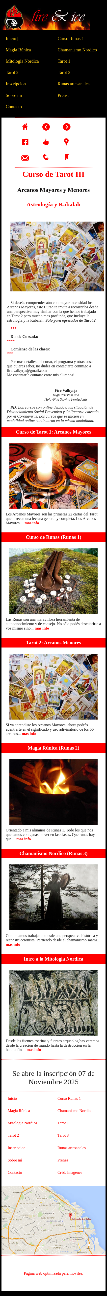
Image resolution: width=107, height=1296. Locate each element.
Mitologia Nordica (23, 61)
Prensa (65, 95)
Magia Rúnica (19, 49)
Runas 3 (77, 853)
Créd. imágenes (69, 1172)
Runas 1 (71, 537)
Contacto (15, 106)
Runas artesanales (75, 83)
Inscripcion (17, 83)
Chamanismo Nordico (78, 49)
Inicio (12, 1098)
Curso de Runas (43, 537)
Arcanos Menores (62, 642)
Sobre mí (15, 95)
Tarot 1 (65, 61)
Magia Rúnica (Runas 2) (53, 748)
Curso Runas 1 (72, 38)
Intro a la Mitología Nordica (53, 959)
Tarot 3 (65, 72)
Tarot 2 (13, 72)
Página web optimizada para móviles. (53, 1273)
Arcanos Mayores (72, 432)
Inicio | (12, 38)
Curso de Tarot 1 (34, 432)
